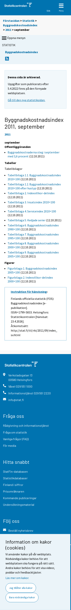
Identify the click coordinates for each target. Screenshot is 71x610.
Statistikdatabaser (15, 478)
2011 (8, 30)
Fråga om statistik (15, 432)
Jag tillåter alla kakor (21, 588)
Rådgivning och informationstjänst (26, 425)
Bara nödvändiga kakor (22, 597)
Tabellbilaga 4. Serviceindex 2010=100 (32, 211)
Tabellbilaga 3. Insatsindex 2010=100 (31, 202)
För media (9, 445)
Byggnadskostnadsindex (20, 25)
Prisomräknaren (13, 491)
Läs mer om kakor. (17, 578)
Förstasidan (11, 21)
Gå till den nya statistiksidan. (26, 100)
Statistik (28, 21)
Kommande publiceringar (20, 498)
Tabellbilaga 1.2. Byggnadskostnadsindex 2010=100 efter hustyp (34, 186)
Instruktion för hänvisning (29, 292)
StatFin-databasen (15, 471)
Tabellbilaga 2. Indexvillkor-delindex (31, 193)
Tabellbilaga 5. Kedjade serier (26, 220)
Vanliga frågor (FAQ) (16, 439)
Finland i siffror (13, 484)
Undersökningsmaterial (18, 504)
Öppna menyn (13, 38)
